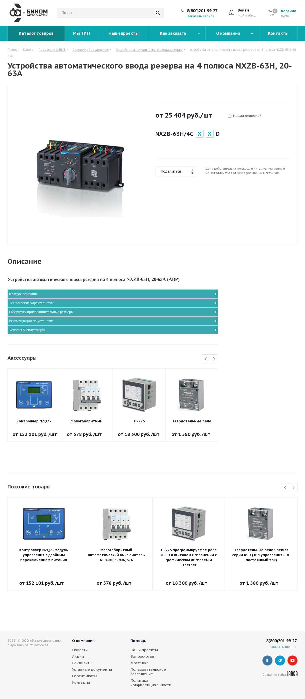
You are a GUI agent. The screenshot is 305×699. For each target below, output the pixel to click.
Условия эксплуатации (27, 330)
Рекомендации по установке (31, 321)
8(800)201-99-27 (202, 10)
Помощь (138, 640)
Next (214, 359)
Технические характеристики (32, 303)
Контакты (81, 682)
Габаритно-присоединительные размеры (41, 312)
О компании (83, 640)
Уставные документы (92, 669)
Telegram (280, 660)
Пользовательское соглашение (148, 671)
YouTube (292, 660)
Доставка (139, 662)
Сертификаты (84, 675)
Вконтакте (267, 660)
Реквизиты (82, 662)
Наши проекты (144, 649)
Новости (80, 649)
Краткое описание (23, 294)
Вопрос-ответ (143, 656)
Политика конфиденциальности (150, 682)
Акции (78, 656)
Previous (206, 359)
